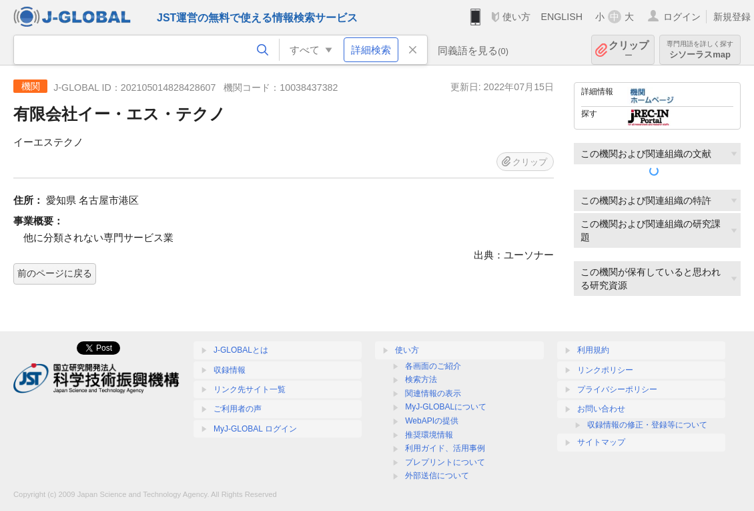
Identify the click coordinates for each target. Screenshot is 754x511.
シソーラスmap (700, 49)
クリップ (629, 49)
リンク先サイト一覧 (250, 389)
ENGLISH (561, 16)
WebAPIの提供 (431, 420)
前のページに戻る (54, 273)
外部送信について (437, 475)
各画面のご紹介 (433, 366)
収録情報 (230, 370)
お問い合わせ (601, 408)
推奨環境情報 (429, 435)
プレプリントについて (445, 462)
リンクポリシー (605, 370)
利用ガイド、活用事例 (445, 448)
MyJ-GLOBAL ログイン (255, 429)
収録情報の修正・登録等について (647, 425)
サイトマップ (601, 442)
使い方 (516, 16)
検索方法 (421, 379)
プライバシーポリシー (617, 389)
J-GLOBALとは (241, 350)
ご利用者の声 (238, 408)
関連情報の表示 (433, 393)
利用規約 (593, 350)
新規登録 (732, 16)
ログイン (682, 16)
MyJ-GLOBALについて (445, 406)
